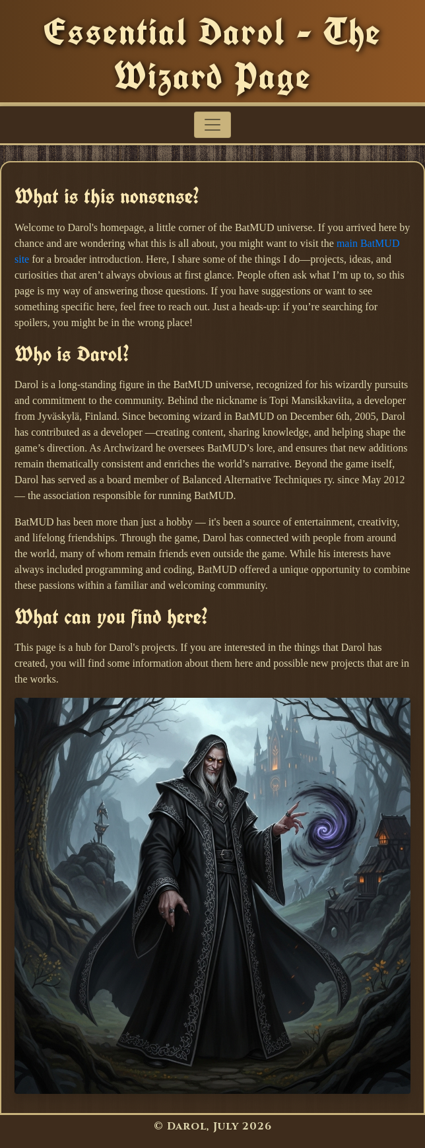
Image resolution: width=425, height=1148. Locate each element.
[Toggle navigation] (212, 125)
